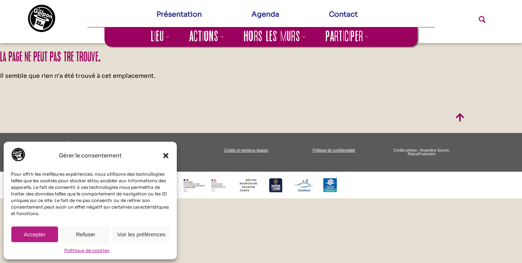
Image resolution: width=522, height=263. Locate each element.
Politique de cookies (86, 250)
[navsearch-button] (469, 21)
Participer (347, 37)
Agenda (265, 14)
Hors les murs (275, 37)
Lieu (160, 37)
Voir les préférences (141, 234)
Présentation (179, 14)
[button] (165, 155)
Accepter (34, 234)
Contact (343, 14)
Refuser (85, 234)
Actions (207, 37)
